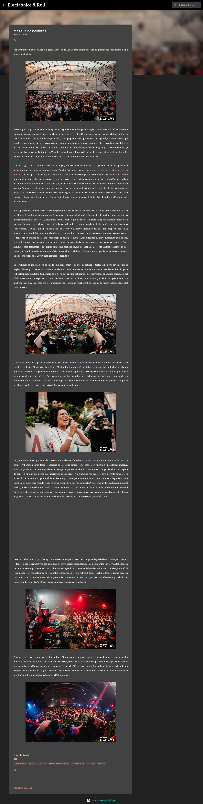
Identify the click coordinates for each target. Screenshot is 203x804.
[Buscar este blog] (186, 5)
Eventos (33, 763)
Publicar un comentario (24, 788)
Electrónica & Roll (26, 4)
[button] (15, 40)
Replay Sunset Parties (59, 763)
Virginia (101, 763)
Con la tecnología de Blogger (101, 800)
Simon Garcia (78, 763)
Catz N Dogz (20, 763)
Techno (91, 763)
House (43, 763)
